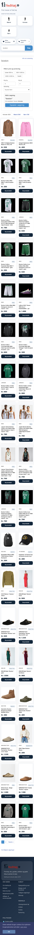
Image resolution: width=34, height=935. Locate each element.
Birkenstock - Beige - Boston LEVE (7, 788)
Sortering (6, 86)
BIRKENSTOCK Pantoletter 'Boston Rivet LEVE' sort (24, 633)
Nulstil (19, 76)
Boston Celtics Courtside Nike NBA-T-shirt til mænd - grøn (25, 827)
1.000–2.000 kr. (9, 76)
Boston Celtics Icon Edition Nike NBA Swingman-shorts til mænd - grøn (24, 267)
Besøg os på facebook (22, 889)
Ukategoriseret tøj (23, 904)
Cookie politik (8, 921)
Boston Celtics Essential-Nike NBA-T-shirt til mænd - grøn (7, 266)
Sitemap (20, 895)
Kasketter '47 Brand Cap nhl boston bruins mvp (26, 555)
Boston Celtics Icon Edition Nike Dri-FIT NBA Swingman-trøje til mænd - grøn (26, 514)
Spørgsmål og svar (24, 885)
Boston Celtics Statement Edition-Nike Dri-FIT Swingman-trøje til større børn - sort (25, 472)
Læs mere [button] (23, 927)
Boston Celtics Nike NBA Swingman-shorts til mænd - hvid (8, 307)
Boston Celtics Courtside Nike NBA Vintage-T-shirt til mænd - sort (26, 347)
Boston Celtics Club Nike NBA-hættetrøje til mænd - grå (7, 827)
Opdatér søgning (17, 105)
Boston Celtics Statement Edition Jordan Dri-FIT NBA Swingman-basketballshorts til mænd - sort (24, 224)
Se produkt (8, 151)
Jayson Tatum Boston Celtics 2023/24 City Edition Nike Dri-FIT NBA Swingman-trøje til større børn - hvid (8, 472)
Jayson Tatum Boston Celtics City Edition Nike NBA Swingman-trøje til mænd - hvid (8, 429)
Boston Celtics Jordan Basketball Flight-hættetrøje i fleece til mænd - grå (25, 388)
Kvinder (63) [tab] (7, 114)
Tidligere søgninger (24, 892)
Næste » (11, 842)
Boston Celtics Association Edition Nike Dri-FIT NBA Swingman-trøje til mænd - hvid (8, 222)
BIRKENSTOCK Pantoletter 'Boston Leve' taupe (6, 750)
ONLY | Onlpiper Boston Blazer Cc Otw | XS (8, 143)
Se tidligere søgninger (7, 850)
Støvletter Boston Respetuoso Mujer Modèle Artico (6, 710)
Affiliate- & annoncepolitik (7, 897)
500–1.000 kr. (20, 72)
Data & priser (6, 891)
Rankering (21, 912)
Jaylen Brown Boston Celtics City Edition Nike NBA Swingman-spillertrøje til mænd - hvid (25, 430)
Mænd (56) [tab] (17, 114)
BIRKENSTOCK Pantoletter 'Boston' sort (8, 632)
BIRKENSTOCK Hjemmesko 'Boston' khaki (25, 710)
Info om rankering (27, 58)
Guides (20, 910)
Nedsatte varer (24, 41)
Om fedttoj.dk (7, 885)
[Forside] (10, 4)
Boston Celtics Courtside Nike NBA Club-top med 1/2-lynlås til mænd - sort (8, 347)
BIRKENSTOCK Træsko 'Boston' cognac (25, 788)
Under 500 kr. (9, 72)
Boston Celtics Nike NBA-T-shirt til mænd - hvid (7, 182)
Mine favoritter (9, 41)
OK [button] (9, 931)
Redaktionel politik (8, 893)
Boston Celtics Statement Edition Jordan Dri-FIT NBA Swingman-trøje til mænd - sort (6, 515)
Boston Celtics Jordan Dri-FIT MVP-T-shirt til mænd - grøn (7, 387)
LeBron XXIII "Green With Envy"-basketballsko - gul (24, 307)
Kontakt (5, 888)
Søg (28, 48)
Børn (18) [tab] (26, 114)
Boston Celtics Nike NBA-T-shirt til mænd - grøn (25, 182)
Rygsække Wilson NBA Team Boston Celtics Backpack (7, 556)
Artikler (20, 907)
